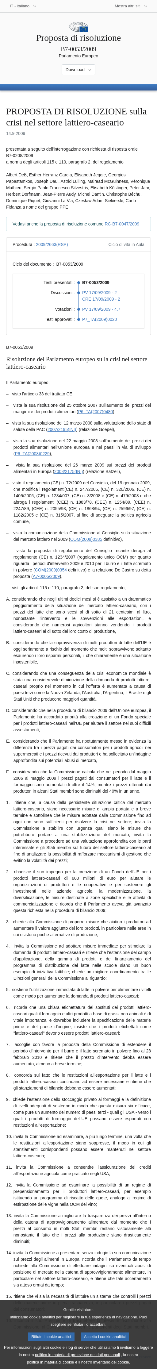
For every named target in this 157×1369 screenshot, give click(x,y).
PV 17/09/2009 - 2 (99, 292)
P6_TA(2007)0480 (95, 411)
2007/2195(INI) (62, 429)
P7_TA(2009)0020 (99, 319)
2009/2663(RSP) (52, 244)
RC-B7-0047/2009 (122, 223)
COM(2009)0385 (86, 539)
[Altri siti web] (131, 6)
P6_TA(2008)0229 (32, 453)
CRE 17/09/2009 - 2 (101, 299)
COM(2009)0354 (51, 569)
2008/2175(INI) (68, 471)
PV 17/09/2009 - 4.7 (101, 309)
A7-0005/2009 (46, 576)
